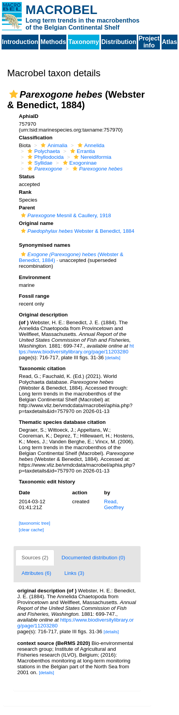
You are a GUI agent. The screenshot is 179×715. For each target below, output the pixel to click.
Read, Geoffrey (114, 504)
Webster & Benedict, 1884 (76, 231)
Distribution (118, 42)
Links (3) (74, 573)
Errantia (81, 151)
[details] (112, 357)
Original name (36, 223)
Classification (36, 138)
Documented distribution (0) (93, 557)
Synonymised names (45, 245)
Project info (149, 42)
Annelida (90, 145)
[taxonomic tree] (34, 523)
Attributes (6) (36, 573)
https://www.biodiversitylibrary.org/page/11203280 (76, 349)
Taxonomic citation (42, 368)
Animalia (53, 145)
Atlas (169, 42)
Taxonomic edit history (47, 482)
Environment (34, 277)
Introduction (20, 42)
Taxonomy (83, 42)
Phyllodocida (45, 157)
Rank (25, 192)
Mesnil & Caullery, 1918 (65, 215)
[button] (13, 94)
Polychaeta (43, 151)
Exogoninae (79, 163)
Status (27, 176)
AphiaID (28, 116)
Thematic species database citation (62, 422)
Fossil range (34, 296)
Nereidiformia (91, 157)
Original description (43, 315)
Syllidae (39, 163)
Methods (53, 42)
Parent (27, 208)
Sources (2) (35, 557)
